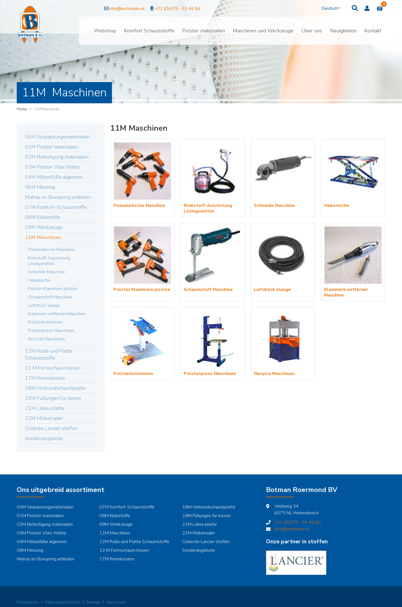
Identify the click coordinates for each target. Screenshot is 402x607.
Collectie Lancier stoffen (51, 428)
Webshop (105, 30)
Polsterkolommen (45, 322)
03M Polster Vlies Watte (52, 167)
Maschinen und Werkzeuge (263, 30)
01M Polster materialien (51, 147)
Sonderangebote (44, 438)
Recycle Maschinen (46, 339)
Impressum (115, 602)
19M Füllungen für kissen (53, 398)
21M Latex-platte (44, 408)
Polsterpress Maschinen (51, 331)
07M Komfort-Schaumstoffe (56, 207)
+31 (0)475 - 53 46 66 (155, 9)
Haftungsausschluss (62, 602)
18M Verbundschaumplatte (55, 388)
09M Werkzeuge (44, 227)
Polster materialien (203, 30)
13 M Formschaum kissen (52, 368)
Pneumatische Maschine (51, 250)
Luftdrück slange (44, 305)
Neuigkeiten (343, 30)
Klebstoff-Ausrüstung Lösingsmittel (49, 261)
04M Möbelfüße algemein (54, 177)
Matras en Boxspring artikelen (58, 197)
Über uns (311, 30)
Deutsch (329, 8)
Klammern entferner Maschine (56, 314)
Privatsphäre (28, 602)
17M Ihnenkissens (45, 378)
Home (22, 109)
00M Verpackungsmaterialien (57, 136)
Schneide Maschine (46, 272)
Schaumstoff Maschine (50, 297)
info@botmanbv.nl (103, 9)
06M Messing (40, 187)
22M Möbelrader (44, 418)
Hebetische (39, 280)
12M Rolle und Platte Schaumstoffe (49, 354)
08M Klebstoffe (42, 217)
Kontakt (372, 30)
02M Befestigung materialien (56, 157)
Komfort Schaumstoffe (149, 30)
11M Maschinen (43, 237)
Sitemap (93, 602)
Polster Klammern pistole (52, 289)
